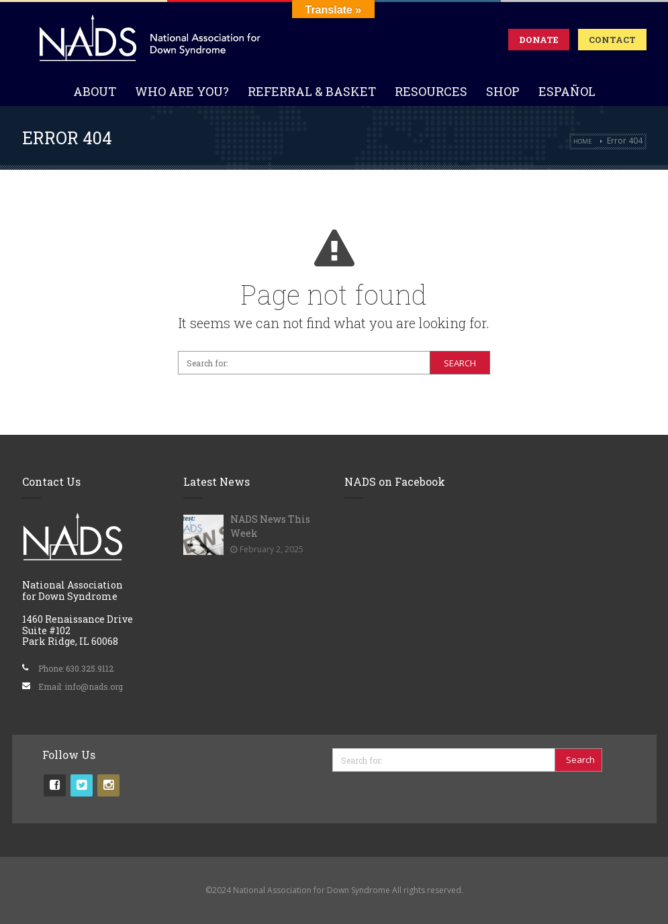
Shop (503, 91)
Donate (539, 40)
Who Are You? (182, 91)
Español (566, 91)
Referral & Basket (312, 91)
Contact (612, 40)
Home (582, 141)
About (94, 91)
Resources (431, 91)
